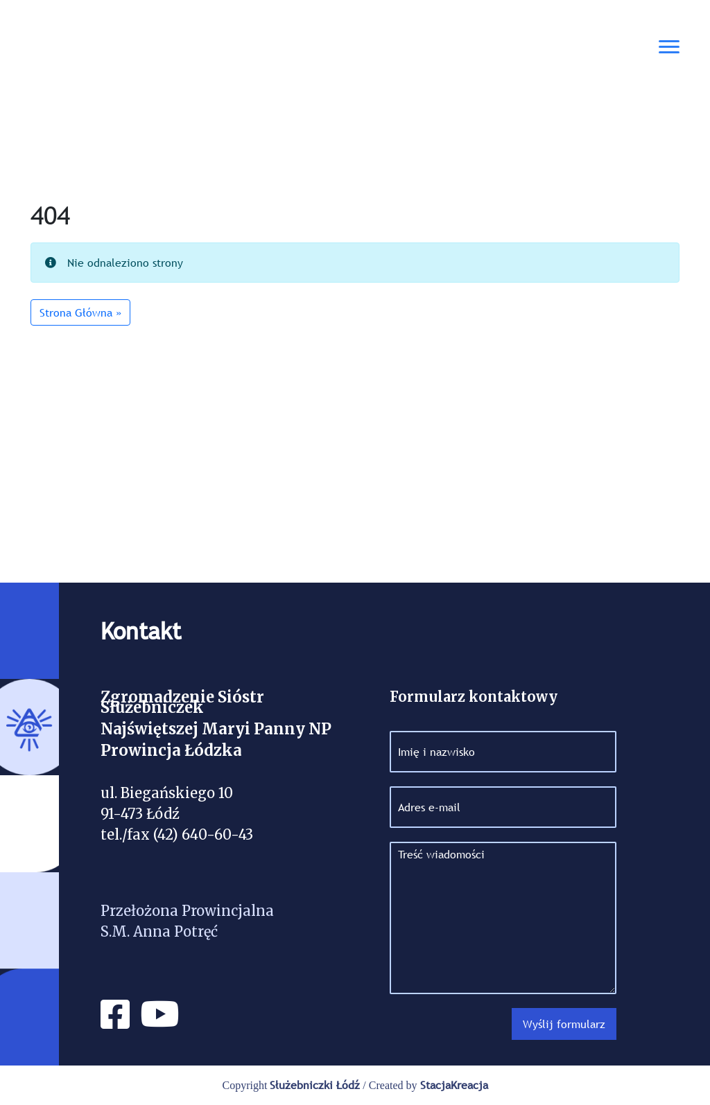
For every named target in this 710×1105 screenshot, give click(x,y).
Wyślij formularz (564, 1024)
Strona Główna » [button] (80, 312)
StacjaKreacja (454, 1085)
